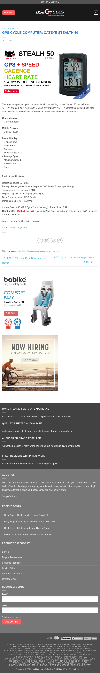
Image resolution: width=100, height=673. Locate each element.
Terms (35, 665)
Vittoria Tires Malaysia (68, 663)
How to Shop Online (19, 665)
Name (5, 605)
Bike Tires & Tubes (13, 651)
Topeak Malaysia (37, 663)
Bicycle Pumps (21, 653)
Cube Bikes (62, 655)
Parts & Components (12, 573)
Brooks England (43, 657)
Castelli (83, 657)
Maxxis (63, 661)
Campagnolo (70, 657)
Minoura (54, 661)
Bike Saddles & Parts (79, 649)
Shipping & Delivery (81, 665)
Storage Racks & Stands (21, 655)
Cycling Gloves (57, 653)
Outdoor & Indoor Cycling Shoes (49, 649)
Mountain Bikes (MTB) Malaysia (53, 644)
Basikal (11, 644)
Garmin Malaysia (34, 659)
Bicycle (5, 552)
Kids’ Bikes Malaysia (20, 649)
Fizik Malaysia (16, 661)
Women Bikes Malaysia (75, 647)
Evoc (92, 659)
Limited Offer (8, 568)
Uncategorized (9, 579)
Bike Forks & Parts (71, 651)
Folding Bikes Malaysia (25, 647)
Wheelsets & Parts (45, 655)
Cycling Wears (39, 653)
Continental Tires (14, 659)
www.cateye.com (19, 227)
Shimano (86, 661)
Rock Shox (74, 661)
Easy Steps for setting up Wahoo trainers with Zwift (29, 521)
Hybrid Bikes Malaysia (50, 647)
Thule (51, 663)
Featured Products (11, 563)
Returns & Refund (59, 665)
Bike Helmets (89, 651)
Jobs (84, 663)
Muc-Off (43, 661)
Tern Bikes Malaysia (22, 657)
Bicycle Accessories (12, 557)
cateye (48, 251)
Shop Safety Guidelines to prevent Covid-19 (26, 515)
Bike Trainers (52, 651)
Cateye (58, 657)
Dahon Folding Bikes (81, 655)
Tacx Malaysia (20, 663)
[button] (8, 12)
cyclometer (56, 251)
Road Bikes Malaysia (81, 644)
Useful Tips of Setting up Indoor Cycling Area (26, 528)
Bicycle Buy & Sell (26, 644)
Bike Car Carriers (33, 651)
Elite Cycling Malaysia (76, 659)
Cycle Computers (10, 29)
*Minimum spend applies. (47, 463)
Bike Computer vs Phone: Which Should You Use (28, 534)
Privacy (44, 665)
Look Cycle (31, 661)
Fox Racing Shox (53, 659)
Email (5, 594)
